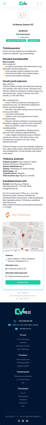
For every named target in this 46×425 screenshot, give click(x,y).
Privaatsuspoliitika (23, 363)
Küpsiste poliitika (23, 366)
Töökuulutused (23, 396)
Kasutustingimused (23, 359)
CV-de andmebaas (23, 379)
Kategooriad (23, 403)
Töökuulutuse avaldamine (23, 376)
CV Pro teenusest (23, 339)
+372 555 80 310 (25, 321)
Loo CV (23, 393)
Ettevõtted (23, 400)
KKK (22, 383)
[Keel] (38, 3)
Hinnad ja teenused (23, 346)
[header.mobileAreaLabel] (5, 3)
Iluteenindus (24, 37)
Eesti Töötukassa (23, 349)
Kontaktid (23, 342)
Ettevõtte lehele (23, 282)
